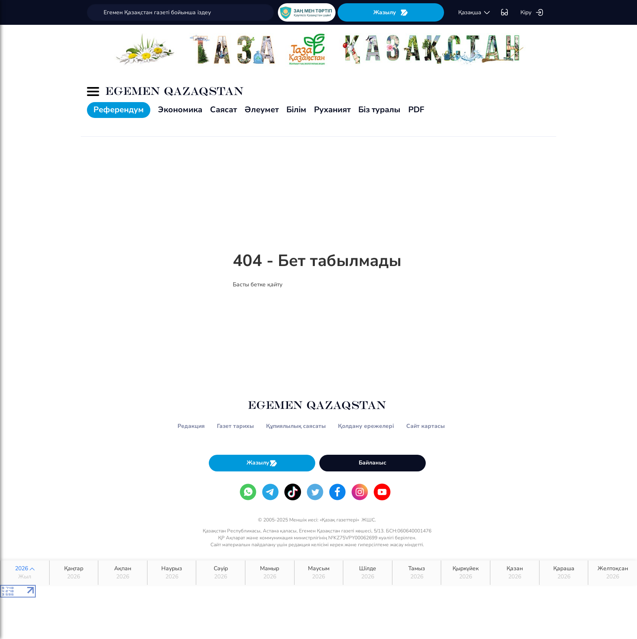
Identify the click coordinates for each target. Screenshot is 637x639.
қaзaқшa (474, 13)
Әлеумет (262, 109)
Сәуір (220, 573)
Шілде (367, 573)
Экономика (180, 109)
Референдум (118, 109)
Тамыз (416, 573)
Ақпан (122, 573)
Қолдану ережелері (366, 426)
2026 (24, 573)
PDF (416, 109)
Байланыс (372, 463)
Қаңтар (74, 573)
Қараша (564, 573)
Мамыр (269, 573)
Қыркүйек (465, 573)
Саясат (223, 109)
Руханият (332, 109)
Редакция (191, 426)
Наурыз (172, 573)
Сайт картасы (425, 426)
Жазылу (390, 12)
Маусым (319, 573)
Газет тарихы (235, 426)
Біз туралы (379, 109)
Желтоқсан (612, 573)
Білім (296, 109)
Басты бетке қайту (257, 284)
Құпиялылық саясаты (296, 426)
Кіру (532, 13)
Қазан (514, 573)
